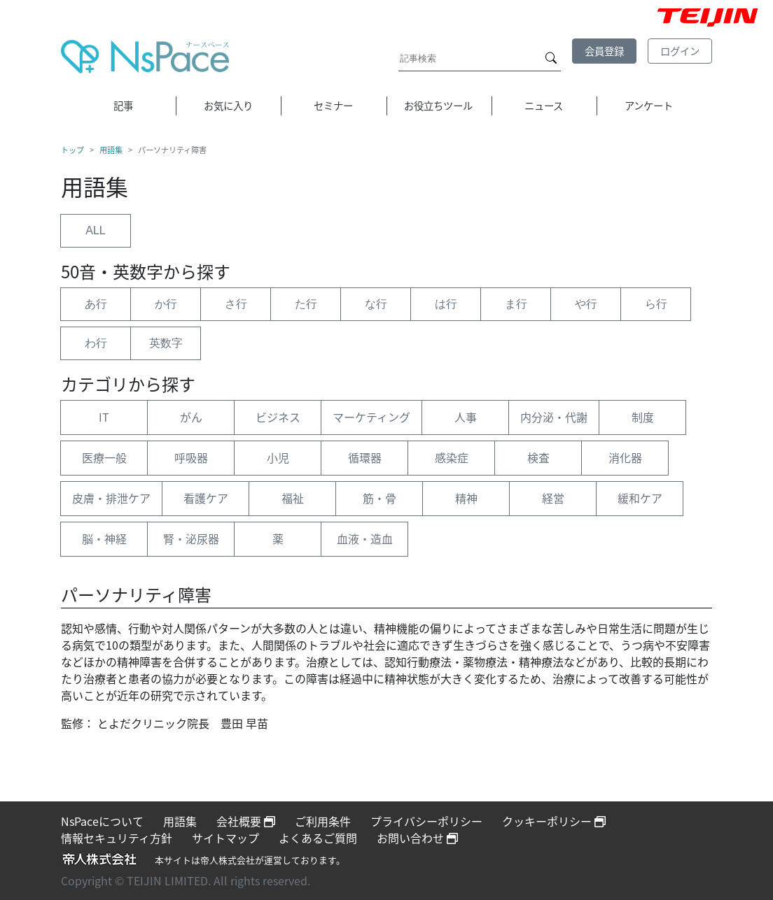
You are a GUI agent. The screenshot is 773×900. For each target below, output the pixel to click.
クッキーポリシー (554, 821)
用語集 (111, 150)
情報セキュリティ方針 (116, 837)
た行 (306, 304)
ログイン (679, 51)
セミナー (333, 105)
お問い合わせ (417, 837)
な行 (376, 304)
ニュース (543, 105)
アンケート (649, 105)
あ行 (96, 304)
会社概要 (245, 821)
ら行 (656, 304)
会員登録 (604, 51)
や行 (586, 304)
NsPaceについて (102, 821)
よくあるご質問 (318, 837)
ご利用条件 (323, 821)
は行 (446, 304)
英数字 (166, 343)
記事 (123, 105)
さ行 (236, 304)
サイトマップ (225, 837)
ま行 (516, 304)
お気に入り (228, 105)
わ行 (96, 343)
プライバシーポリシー (426, 821)
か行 (166, 304)
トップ (72, 150)
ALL (95, 230)
